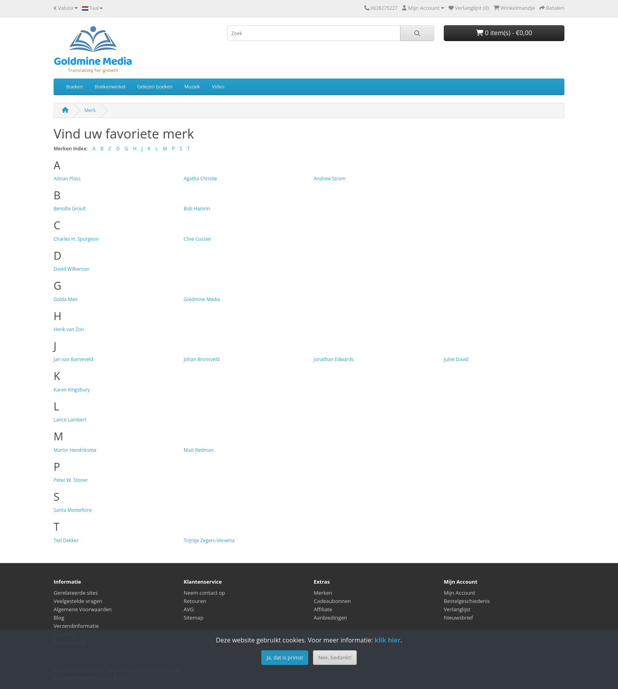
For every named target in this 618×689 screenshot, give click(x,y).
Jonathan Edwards (334, 359)
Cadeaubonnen (332, 601)
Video (218, 86)
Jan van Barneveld (73, 359)
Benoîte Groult (70, 208)
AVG (189, 609)
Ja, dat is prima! (284, 657)
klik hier (387, 640)
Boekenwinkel (110, 86)
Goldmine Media (202, 299)
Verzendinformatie (76, 625)
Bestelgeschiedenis (467, 601)
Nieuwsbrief (458, 617)
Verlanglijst (457, 609)
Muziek (192, 86)
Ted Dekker (66, 540)
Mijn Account (459, 592)
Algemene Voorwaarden (83, 609)
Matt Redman (199, 450)
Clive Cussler (198, 239)
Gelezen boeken (155, 86)
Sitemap (193, 617)
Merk (90, 110)
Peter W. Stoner (71, 480)
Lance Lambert (70, 419)
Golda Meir (66, 299)
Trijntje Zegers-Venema (209, 540)
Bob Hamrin (197, 208)
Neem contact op (204, 592)
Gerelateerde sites (76, 592)
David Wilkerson (71, 269)
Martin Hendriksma (75, 450)
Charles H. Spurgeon (76, 239)
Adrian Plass (67, 178)
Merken (323, 592)
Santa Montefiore (73, 510)
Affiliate (323, 609)
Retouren (195, 601)
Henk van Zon (69, 329)
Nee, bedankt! (334, 657)
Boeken (74, 86)
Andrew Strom (329, 178)
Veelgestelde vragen (78, 601)
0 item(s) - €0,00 (504, 32)
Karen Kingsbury (72, 389)
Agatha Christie (200, 178)
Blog (59, 617)
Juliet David (456, 359)
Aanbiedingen (330, 617)
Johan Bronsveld (202, 359)
